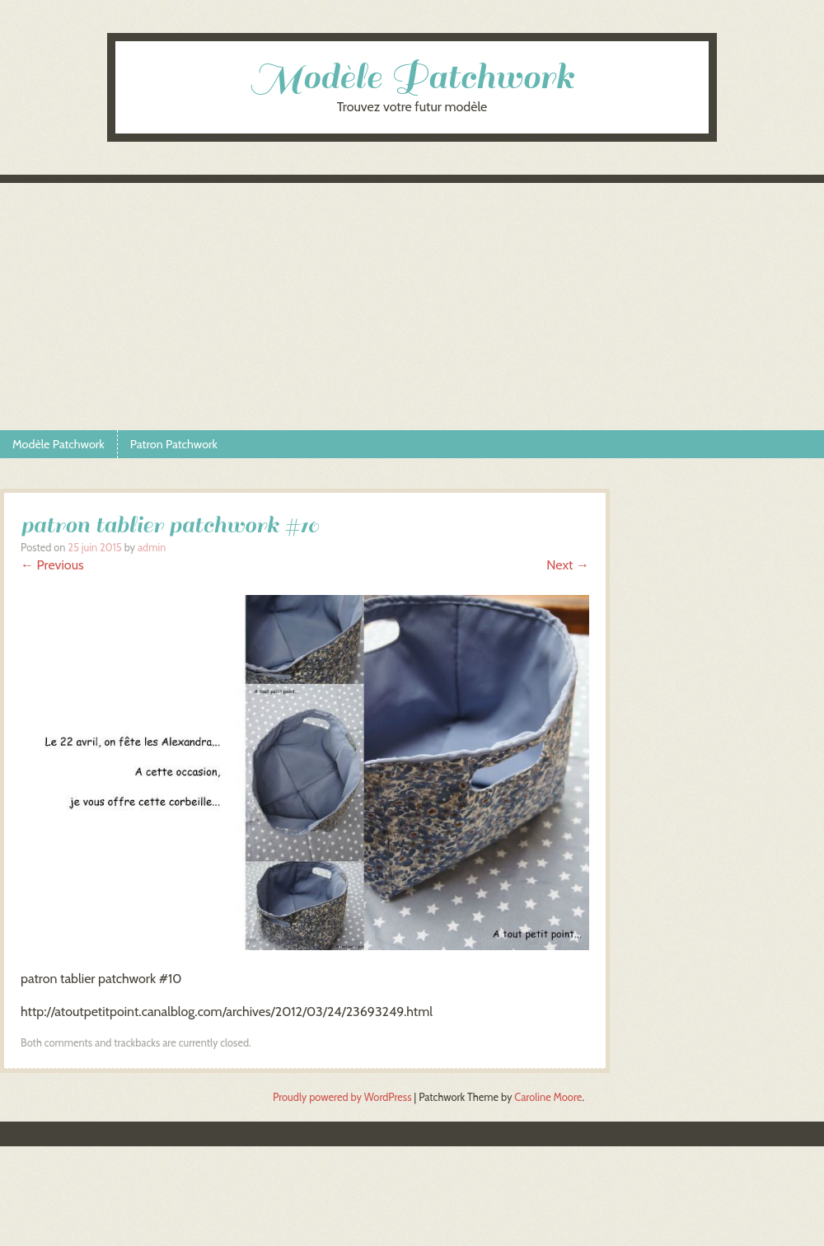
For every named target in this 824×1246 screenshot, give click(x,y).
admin (152, 547)
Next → (567, 565)
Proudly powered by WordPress (342, 1097)
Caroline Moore (548, 1097)
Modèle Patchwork (412, 77)
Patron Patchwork (174, 444)
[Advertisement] (412, 306)
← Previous (52, 565)
